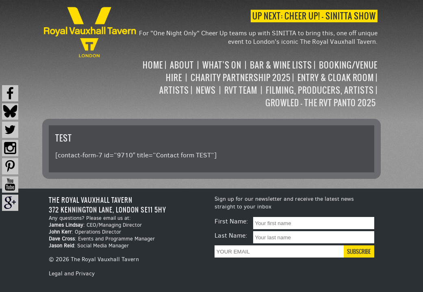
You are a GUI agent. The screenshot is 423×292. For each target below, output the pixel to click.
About (182, 65)
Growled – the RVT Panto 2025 (320, 103)
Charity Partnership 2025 (241, 77)
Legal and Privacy (72, 273)
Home (153, 65)
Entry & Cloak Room (335, 77)
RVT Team (240, 90)
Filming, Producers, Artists (320, 90)
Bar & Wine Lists (281, 65)
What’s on (221, 65)
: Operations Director (85, 231)
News (206, 90)
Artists (174, 90)
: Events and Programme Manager (102, 238)
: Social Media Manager (89, 245)
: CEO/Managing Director (95, 224)
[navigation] (257, 84)
